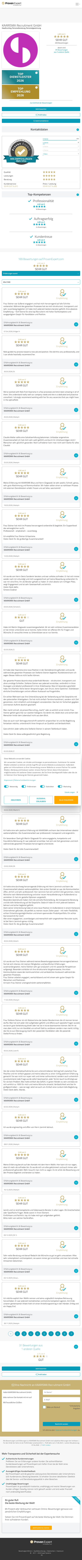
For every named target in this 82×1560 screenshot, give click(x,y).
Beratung (8, 179)
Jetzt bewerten (41, 109)
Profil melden (45, 1445)
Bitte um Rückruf (53, 1407)
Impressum (8, 780)
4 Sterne (45, 143)
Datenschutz (51, 1551)
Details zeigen (70, 792)
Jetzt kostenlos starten (41, 1528)
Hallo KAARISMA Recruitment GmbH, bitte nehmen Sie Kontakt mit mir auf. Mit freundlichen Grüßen (20, 1411)
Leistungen (8, 175)
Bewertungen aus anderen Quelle (61, 51)
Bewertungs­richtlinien (25, 1551)
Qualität (7, 172)
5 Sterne (45, 139)
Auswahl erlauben (41, 800)
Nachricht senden (61, 1424)
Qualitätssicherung (39, 1551)
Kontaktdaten (55, 129)
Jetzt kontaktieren (41, 121)
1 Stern (45, 154)
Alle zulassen (66, 799)
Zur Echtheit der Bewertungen (41, 103)
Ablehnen (16, 799)
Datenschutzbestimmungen (25, 780)
